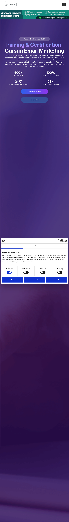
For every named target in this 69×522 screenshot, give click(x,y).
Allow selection (34, 280)
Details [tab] (34, 246)
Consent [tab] (12, 246)
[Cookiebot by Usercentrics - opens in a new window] (59, 240)
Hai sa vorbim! (34, 100)
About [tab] (57, 246)
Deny (12, 280)
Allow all (56, 280)
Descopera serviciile (34, 91)
